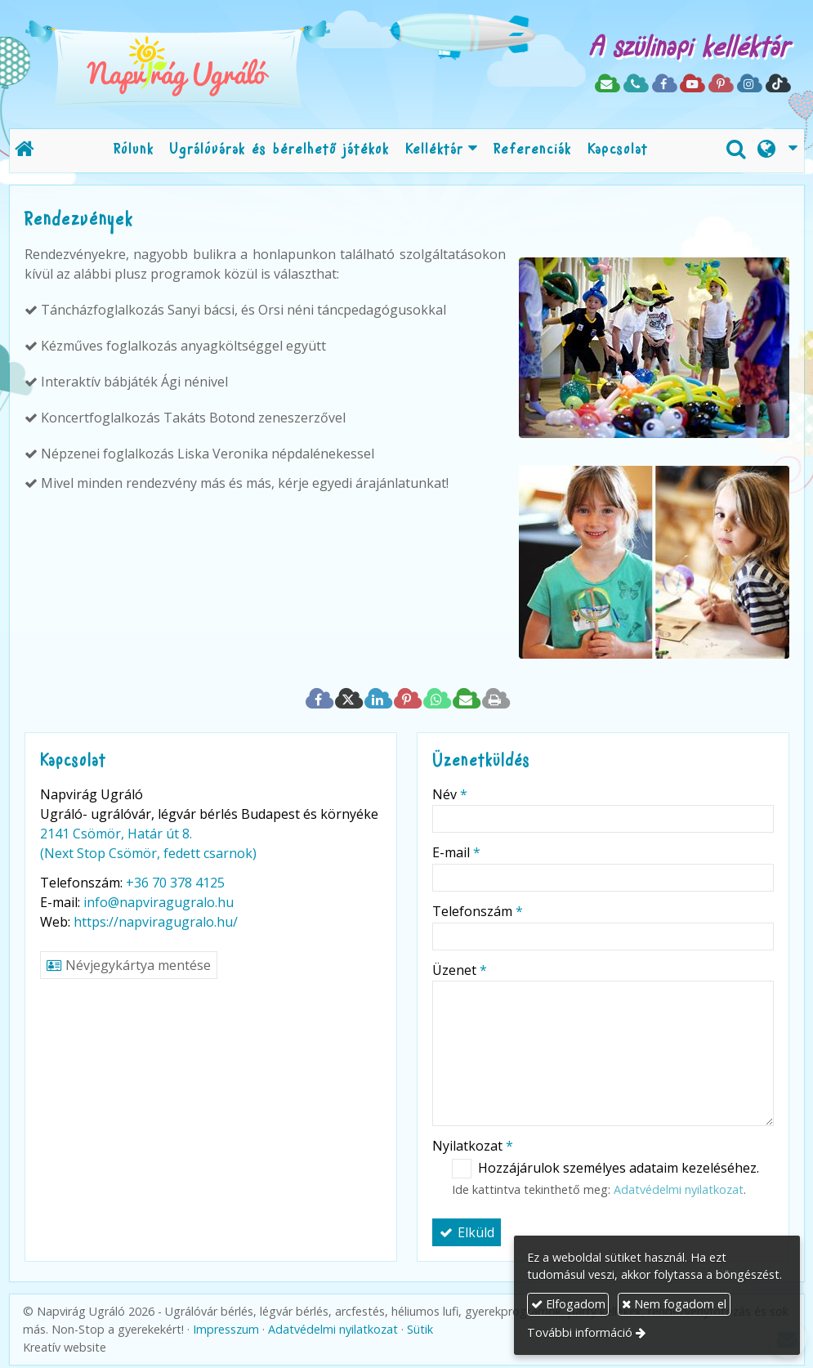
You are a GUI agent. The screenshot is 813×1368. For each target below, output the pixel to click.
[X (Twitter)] (348, 699)
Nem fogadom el (674, 1304)
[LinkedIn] (377, 699)
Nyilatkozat (472, 1146)
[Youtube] (692, 84)
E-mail (456, 852)
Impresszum (226, 1329)
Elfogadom (568, 1304)
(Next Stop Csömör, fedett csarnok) (148, 853)
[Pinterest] (720, 84)
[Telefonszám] (635, 84)
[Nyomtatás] (495, 699)
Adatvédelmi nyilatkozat (679, 1189)
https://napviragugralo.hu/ (156, 922)
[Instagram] (749, 84)
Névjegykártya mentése (129, 965)
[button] (777, 150)
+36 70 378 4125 (175, 883)
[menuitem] (134, 150)
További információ (579, 1332)
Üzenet (459, 970)
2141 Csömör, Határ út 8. (116, 834)
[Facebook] (664, 84)
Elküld (466, 1232)
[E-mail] (607, 84)
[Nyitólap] (229, 65)
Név (449, 794)
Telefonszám (477, 911)
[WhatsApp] (436, 699)
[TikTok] (777, 84)
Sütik (420, 1329)
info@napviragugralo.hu (158, 902)
